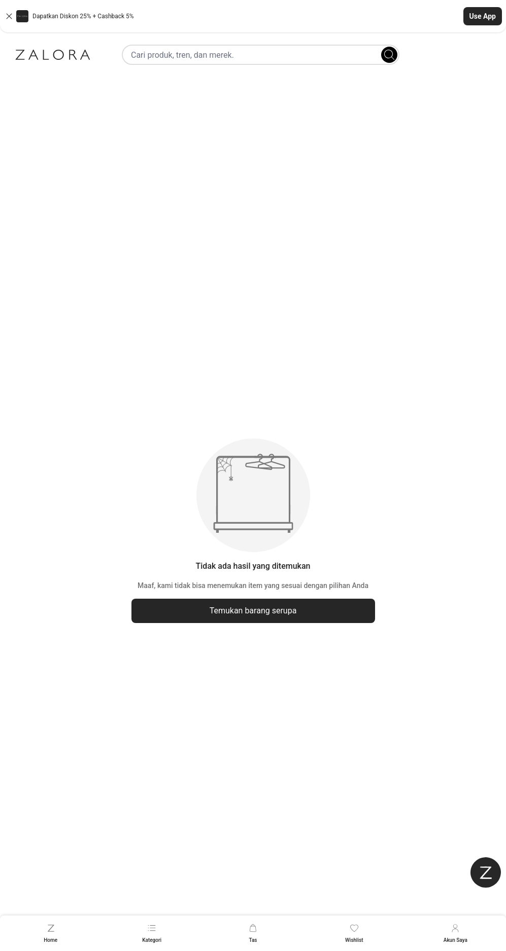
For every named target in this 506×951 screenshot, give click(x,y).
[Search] (389, 55)
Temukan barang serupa (253, 610)
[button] (253, 16)
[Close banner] (9, 16)
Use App (482, 16)
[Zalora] (52, 55)
